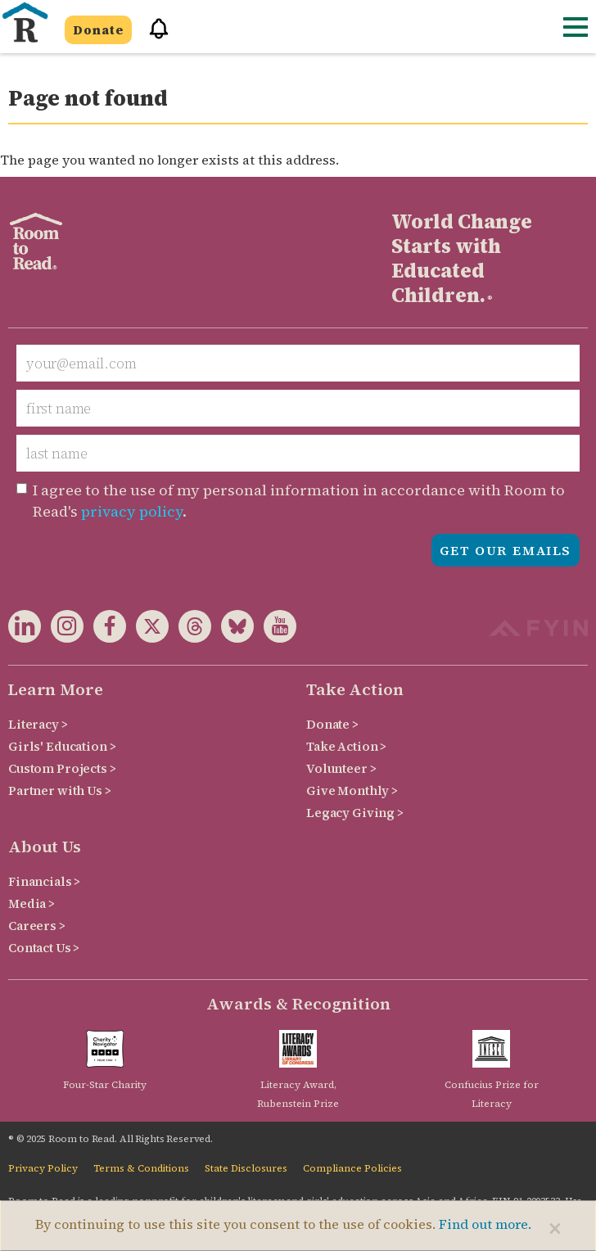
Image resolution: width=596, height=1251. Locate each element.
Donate (98, 29)
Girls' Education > (61, 746)
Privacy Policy (43, 1168)
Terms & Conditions (141, 1168)
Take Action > (346, 746)
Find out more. (485, 1224)
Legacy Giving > (355, 812)
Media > (31, 903)
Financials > (44, 881)
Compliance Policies (352, 1168)
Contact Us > (43, 947)
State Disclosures (246, 1168)
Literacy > (38, 724)
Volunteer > (341, 768)
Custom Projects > (62, 768)
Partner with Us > (59, 790)
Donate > (332, 724)
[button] (153, 35)
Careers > (36, 925)
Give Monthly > (352, 790)
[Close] (555, 1228)
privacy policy (132, 511)
